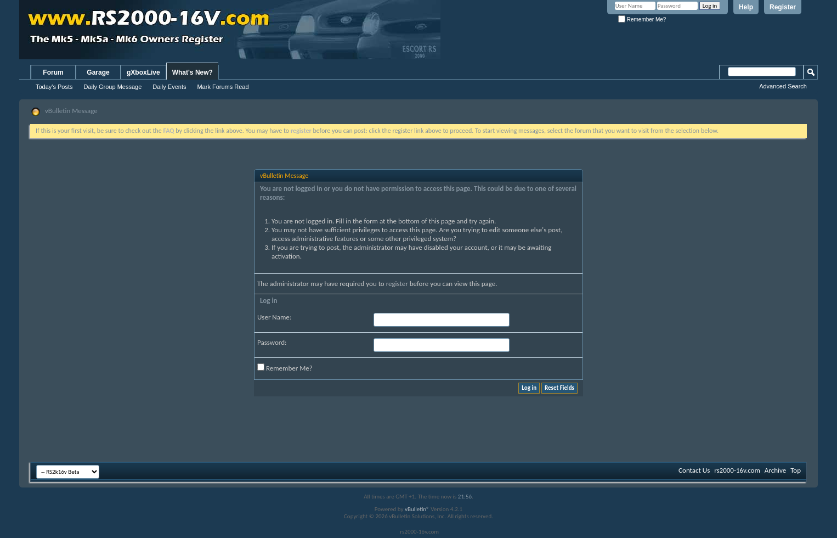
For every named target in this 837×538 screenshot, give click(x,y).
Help (746, 7)
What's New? (192, 72)
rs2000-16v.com (737, 470)
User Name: (274, 317)
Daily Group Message (113, 86)
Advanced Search (783, 86)
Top (795, 470)
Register (783, 7)
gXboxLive (143, 72)
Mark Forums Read (222, 86)
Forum (53, 72)
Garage (98, 72)
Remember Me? (642, 19)
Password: (271, 342)
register (397, 283)
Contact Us (694, 470)
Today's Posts (54, 86)
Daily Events (169, 86)
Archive (775, 470)
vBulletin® (417, 509)
